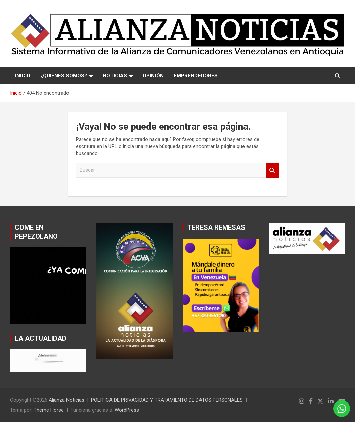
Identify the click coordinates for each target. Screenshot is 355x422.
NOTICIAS (115, 76)
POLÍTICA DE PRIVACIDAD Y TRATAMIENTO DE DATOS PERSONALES (167, 400)
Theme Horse (49, 410)
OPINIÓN (153, 76)
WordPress (127, 410)
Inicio (22, 76)
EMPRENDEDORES (196, 76)
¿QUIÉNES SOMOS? (63, 76)
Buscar (272, 170)
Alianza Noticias (66, 400)
